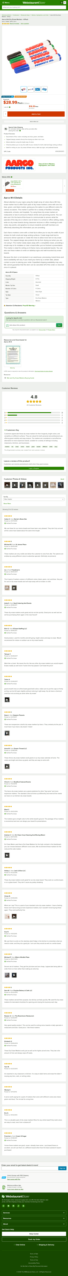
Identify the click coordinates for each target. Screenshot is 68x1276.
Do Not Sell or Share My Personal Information (34, 1266)
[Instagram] (3, 1205)
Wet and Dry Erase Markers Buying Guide (26, 378)
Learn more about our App (15, 1189)
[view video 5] (38, 485)
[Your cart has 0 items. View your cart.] (63, 2)
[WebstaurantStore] (26, 1196)
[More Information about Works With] (11, 177)
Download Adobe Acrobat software (44, 371)
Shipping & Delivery (45, 1245)
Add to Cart (10, 190)
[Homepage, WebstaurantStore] (34, 3)
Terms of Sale (34, 1254)
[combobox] (34, 7)
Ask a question (25, 23)
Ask (59, 325)
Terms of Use (42, 329)
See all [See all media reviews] (62, 479)
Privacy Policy (51, 329)
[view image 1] (7, 588)
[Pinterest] (23, 1205)
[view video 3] (22, 485)
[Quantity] (5, 114)
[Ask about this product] (34, 325)
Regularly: (6, 99)
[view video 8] (60, 485)
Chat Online (19, 1245)
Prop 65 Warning (28, 305)
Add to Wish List (34, 121)
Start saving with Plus (13, 1179)
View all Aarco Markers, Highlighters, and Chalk (47, 164)
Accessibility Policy (34, 1263)
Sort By (6, 496)
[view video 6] (45, 485)
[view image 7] (53, 485)
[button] (24, 89)
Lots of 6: (7, 107)
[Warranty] (12, 356)
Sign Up (62, 1168)
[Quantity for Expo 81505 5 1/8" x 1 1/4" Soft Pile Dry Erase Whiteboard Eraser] (4, 190)
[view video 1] (7, 485)
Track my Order (34, 1239)
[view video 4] (30, 485)
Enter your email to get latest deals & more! (20, 1165)
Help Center (34, 1234)
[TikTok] (18, 1205)
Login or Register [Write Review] (34, 468)
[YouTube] (8, 1205)
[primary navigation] (6, 2)
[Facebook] (13, 1205)
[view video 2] (15, 485)
